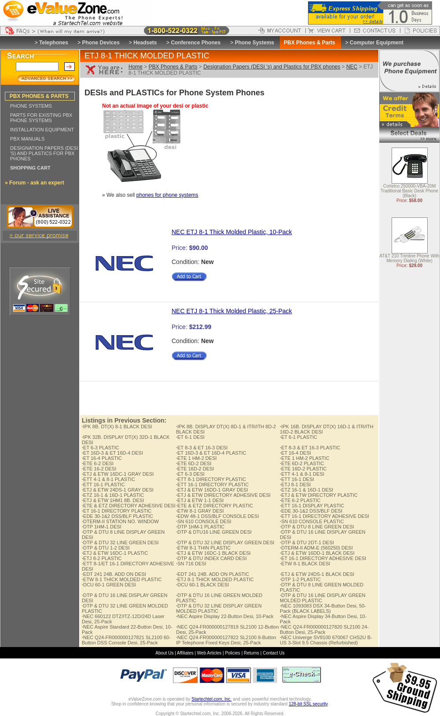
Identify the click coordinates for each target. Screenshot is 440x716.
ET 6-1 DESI (190, 437)
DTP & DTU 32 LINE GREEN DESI (120, 542)
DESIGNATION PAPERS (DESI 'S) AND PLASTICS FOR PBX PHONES (44, 153)
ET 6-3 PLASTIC (100, 447)
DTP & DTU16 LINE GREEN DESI (214, 532)
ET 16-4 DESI (295, 453)
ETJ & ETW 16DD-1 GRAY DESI (212, 489)
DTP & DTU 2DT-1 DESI (307, 542)
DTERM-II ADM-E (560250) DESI (316, 547)
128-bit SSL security (308, 704)
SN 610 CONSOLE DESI (203, 521)
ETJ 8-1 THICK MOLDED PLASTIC (214, 579)
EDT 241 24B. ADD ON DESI (114, 574)
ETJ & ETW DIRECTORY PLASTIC (319, 495)
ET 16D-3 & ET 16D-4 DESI (112, 453)
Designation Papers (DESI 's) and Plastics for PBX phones (271, 67)
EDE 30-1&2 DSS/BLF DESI (311, 510)
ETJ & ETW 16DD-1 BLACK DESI (317, 553)
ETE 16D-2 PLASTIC (303, 468)
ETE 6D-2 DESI (193, 463)
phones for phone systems (167, 195)
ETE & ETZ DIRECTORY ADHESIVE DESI (129, 505)
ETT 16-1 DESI (297, 479)
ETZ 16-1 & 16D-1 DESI (306, 489)
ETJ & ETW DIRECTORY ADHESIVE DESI (223, 495)
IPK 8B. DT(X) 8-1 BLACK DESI (117, 426)
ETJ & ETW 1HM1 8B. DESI (113, 500)
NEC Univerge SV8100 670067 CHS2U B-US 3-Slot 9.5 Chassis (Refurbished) (326, 640)
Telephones (53, 43)
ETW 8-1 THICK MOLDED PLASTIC (121, 579)
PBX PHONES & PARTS (39, 96)
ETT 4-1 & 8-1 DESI (302, 474)
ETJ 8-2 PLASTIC (101, 558)
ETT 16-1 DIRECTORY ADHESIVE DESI (324, 516)
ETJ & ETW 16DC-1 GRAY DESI (118, 474)
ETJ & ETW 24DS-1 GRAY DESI (118, 489)
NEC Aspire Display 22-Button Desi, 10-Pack (224, 616)
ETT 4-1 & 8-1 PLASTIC (108, 479)
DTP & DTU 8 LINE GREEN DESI (317, 526)
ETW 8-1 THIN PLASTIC (203, 547)
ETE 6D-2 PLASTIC (302, 463)
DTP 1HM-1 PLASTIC (200, 526)
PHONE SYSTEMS (31, 105)
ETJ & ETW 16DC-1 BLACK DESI (213, 553)
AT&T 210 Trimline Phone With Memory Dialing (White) (409, 259)
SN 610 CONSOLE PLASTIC (312, 521)
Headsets (145, 43)
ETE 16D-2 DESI (195, 468)
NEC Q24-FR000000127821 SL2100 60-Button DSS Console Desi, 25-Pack (126, 640)
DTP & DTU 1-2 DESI (106, 547)
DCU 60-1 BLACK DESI (202, 584)
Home (135, 67)
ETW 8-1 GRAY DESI (200, 510)
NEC (351, 67)
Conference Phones (195, 43)
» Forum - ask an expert (34, 183)
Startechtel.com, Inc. (211, 699)
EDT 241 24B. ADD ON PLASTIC (212, 574)
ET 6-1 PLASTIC (298, 437)
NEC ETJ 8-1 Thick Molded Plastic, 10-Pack (232, 231)
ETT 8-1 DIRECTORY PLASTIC (211, 479)
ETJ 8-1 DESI (295, 484)
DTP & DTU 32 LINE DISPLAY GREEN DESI (225, 542)
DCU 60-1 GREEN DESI (109, 584)
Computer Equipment (376, 43)
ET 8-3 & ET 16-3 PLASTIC (310, 447)
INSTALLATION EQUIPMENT (42, 129)
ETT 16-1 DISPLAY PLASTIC (312, 505)
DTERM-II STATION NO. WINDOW (120, 521)
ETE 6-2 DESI (98, 463)
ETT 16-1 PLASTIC (103, 484)
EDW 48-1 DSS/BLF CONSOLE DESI (217, 516)
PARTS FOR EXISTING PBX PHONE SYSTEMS (41, 117)
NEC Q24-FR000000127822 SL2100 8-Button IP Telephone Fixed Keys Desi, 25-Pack (226, 640)
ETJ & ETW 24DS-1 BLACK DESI (317, 574)
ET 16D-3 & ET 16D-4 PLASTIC (211, 453)
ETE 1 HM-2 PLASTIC (304, 458)
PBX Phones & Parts (173, 67)
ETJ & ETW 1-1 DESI (200, 500)
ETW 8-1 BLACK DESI (305, 563)
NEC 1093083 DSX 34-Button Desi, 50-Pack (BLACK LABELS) (323, 608)
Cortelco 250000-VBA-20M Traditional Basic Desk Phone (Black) (409, 191)
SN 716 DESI (191, 563)
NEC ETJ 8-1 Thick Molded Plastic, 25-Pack (232, 311)
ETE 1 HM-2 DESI (196, 458)
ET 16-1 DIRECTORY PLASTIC (116, 510)
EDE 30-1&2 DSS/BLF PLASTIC (117, 516)
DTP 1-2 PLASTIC (300, 579)
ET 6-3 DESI (190, 474)
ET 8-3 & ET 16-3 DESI (201, 447)
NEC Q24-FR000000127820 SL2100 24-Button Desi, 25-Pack (324, 629)
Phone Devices (100, 43)
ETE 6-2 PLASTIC (300, 500)
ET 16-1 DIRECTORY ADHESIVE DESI (323, 558)
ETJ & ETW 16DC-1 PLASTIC (115, 553)
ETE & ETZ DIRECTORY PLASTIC (214, 505)
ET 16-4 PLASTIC (102, 458)
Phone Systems (254, 43)
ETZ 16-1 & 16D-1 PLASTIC (113, 495)
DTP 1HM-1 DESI (101, 526)
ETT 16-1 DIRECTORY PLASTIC (212, 484)
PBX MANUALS (27, 138)
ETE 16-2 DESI (99, 468)
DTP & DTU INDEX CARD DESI (211, 558)
